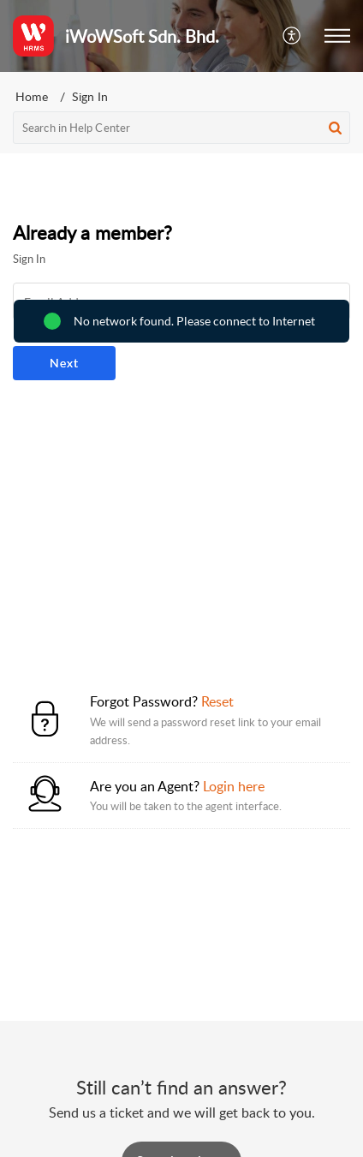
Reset (217, 701)
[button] (292, 36)
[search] (181, 127)
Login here (234, 786)
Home (31, 96)
